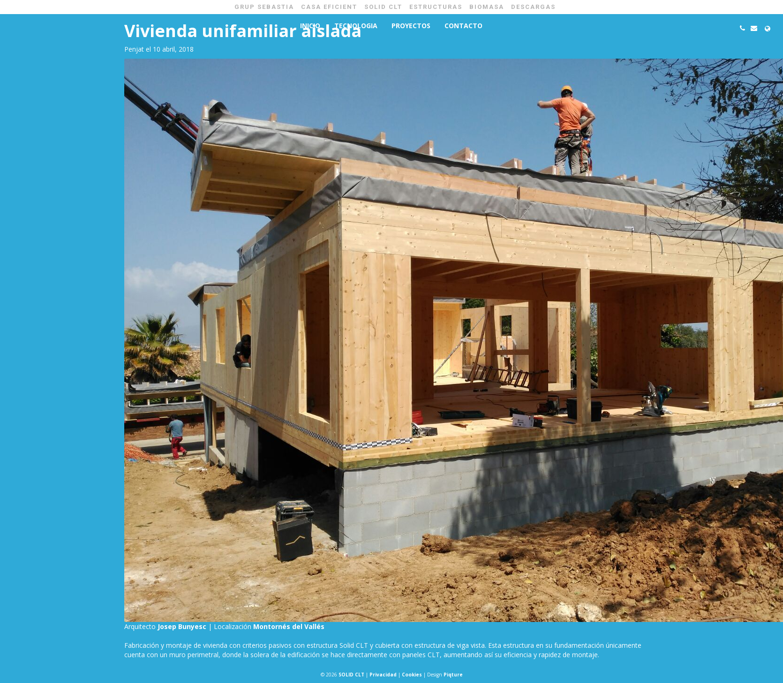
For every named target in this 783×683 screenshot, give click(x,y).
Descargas (533, 6)
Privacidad (383, 674)
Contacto (463, 25)
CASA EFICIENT (329, 6)
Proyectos (411, 25)
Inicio (310, 25)
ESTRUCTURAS (435, 6)
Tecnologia (355, 25)
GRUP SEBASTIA (264, 6)
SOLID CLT (383, 6)
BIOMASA (486, 6)
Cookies (412, 674)
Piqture (453, 674)
